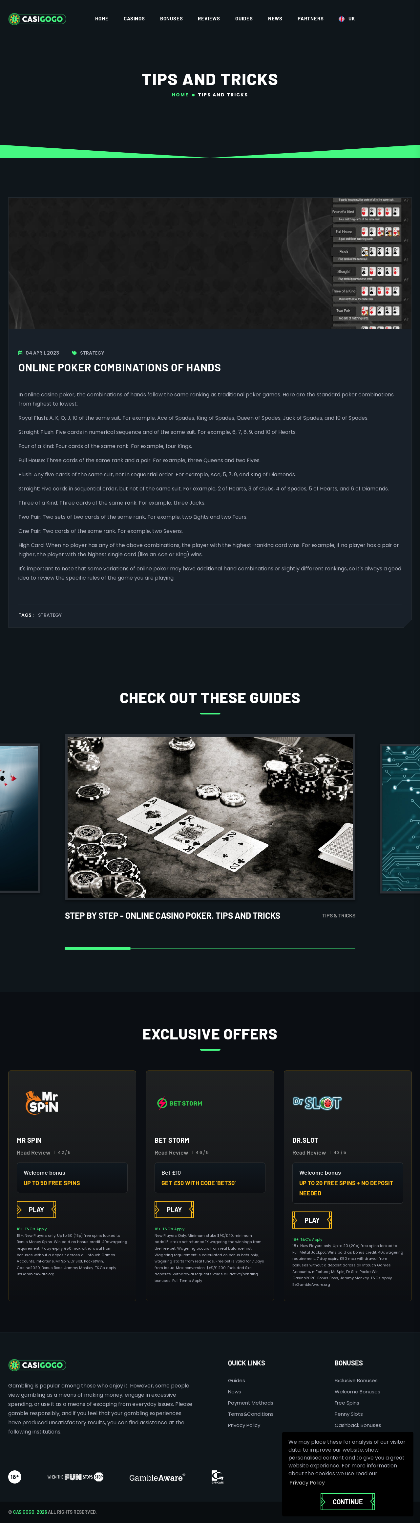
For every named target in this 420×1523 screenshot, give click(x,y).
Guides (244, 18)
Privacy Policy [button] (307, 1482)
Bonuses (171, 18)
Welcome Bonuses (357, 1391)
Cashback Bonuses (358, 1425)
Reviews (209, 18)
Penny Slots (349, 1414)
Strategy (50, 615)
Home (102, 18)
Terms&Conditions (251, 1414)
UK (347, 18)
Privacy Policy (244, 1425)
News (275, 18)
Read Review (34, 1152)
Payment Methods (250, 1402)
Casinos (134, 18)
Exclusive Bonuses (356, 1380)
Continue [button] (348, 1502)
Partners (311, 18)
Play (36, 1209)
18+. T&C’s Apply (32, 1229)
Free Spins (347, 1402)
